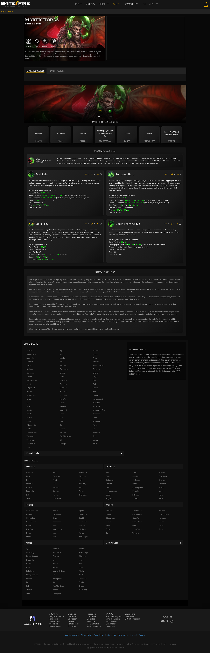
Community (131, 4)
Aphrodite (31, 358)
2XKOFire (91, 621)
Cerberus (96, 369)
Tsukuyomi (31, 440)
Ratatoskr (30, 491)
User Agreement (71, 635)
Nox (54, 575)
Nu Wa (29, 417)
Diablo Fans (130, 614)
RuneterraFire (55, 626)
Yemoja (63, 443)
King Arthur (137, 522)
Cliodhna (82, 476)
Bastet (29, 476)
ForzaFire (72, 626)
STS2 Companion (132, 619)
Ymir (95, 443)
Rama (95, 425)
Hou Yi (95, 391)
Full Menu (151, 4)
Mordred (63, 410)
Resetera (72, 621)
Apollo (62, 358)
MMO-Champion (113, 619)
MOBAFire (53, 614)
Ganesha (63, 384)
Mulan (161, 522)
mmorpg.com (111, 621)
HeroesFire (91, 614)
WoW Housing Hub (114, 616)
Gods (116, 4)
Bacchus (63, 365)
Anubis (95, 354)
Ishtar (55, 525)
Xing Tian (109, 498)
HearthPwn (110, 626)
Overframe (129, 616)
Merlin (29, 410)
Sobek (62, 429)
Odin (95, 417)
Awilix (29, 365)
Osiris (29, 421)
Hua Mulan (31, 395)
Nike (108, 525)
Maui (161, 491)
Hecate (29, 391)
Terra (161, 495)
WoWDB (109, 614)
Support (134, 635)
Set (27, 495)
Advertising (98, 635)
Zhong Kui (57, 593)
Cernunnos (31, 373)
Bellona (30, 369)
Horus (108, 522)
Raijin (55, 582)
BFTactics (91, 619)
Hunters (29, 505)
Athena (96, 361)
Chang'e (56, 556)
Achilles (30, 350)
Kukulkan (96, 402)
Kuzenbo (135, 491)
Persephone (57, 578)
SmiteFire (72, 614)
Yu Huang (83, 589)
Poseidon (96, 421)
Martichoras (58, 529)
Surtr (161, 529)
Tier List (103, 4)
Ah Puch (56, 548)
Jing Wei (63, 399)
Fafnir (134, 483)
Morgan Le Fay (99, 410)
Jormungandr (98, 399)
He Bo (55, 563)
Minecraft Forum (94, 626)
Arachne (29, 472)
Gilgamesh (31, 387)
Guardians (110, 467)
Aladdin (96, 350)
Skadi (28, 536)
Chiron (29, 376)
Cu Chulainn (137, 514)
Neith (62, 414)
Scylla (29, 429)
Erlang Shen (164, 514)
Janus (29, 399)
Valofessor (72, 619)
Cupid (62, 376)
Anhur (62, 354)
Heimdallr (83, 522)
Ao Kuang (30, 552)
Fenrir (29, 384)
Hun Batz (63, 395)
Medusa (63, 406)
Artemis (30, 361)
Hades (95, 387)
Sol (94, 429)
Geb (94, 384)
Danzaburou (32, 380)
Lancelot (29, 483)
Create (77, 4)
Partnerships (123, 635)
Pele (61, 421)
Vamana (135, 533)
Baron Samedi (98, 365)
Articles (142, 635)
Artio (62, 361)
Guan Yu (63, 387)
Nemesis (96, 414)
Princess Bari (32, 425)
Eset (94, 380)
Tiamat (29, 589)
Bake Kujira (163, 476)
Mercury (96, 406)
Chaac (62, 373)
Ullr (61, 440)
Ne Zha (29, 414)
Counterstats (54, 621)
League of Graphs (56, 616)
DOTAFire (72, 616)
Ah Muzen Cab (32, 510)
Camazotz (57, 476)
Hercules (63, 391)
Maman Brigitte (59, 571)
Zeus (28, 447)
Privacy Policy (86, 635)
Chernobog (30, 518)
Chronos (82, 556)
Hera (28, 567)
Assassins (30, 467)
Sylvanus (96, 432)
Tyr (107, 533)
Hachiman (57, 522)
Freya (81, 560)
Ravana (56, 491)
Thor (95, 436)
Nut (61, 417)
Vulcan (95, 440)
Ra (61, 425)
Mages (29, 543)
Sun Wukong (32, 432)
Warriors (109, 505)
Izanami (96, 395)
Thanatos (30, 436)
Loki (28, 406)
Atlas (108, 476)
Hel (80, 563)
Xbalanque (31, 443)
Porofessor (53, 619)
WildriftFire (53, 624)
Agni (61, 350)
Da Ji (95, 376)
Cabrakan (64, 369)
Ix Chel (55, 567)
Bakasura (83, 472)
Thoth (81, 586)
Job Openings (110, 635)
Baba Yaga (83, 552)
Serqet (81, 491)
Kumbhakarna (111, 491)
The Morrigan (65, 436)
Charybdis (83, 514)
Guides (90, 4)
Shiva (108, 529)
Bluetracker (111, 624)
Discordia (63, 380)
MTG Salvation (93, 624)
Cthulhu (109, 483)
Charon (96, 373)
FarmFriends (73, 624)
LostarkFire (91, 616)
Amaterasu (31, 354)
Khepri (62, 402)
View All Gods (74, 453)
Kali (28, 402)
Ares (95, 358)
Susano (63, 432)
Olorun (29, 578)
